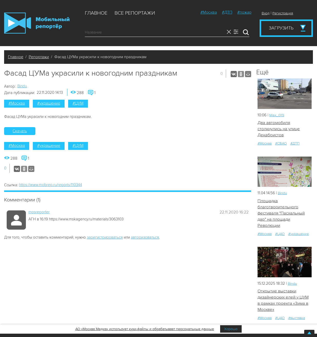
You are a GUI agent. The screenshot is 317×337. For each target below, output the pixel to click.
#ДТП (227, 12)
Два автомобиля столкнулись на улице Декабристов (279, 129)
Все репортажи (135, 13)
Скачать (20, 131)
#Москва (208, 12)
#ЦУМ (78, 103)
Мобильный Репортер (36, 23)
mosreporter (39, 212)
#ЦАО (280, 234)
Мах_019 (276, 115)
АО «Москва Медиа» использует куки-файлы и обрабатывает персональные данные (144, 329)
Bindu (22, 86)
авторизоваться (145, 237)
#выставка (296, 318)
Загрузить (281, 28)
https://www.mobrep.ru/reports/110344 (50, 184)
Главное (96, 13)
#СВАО (281, 143)
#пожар (244, 12)
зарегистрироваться (105, 237)
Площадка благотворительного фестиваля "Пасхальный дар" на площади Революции (281, 213)
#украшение (48, 103)
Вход (266, 13)
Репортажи (39, 56)
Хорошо (231, 329)
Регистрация (282, 13)
